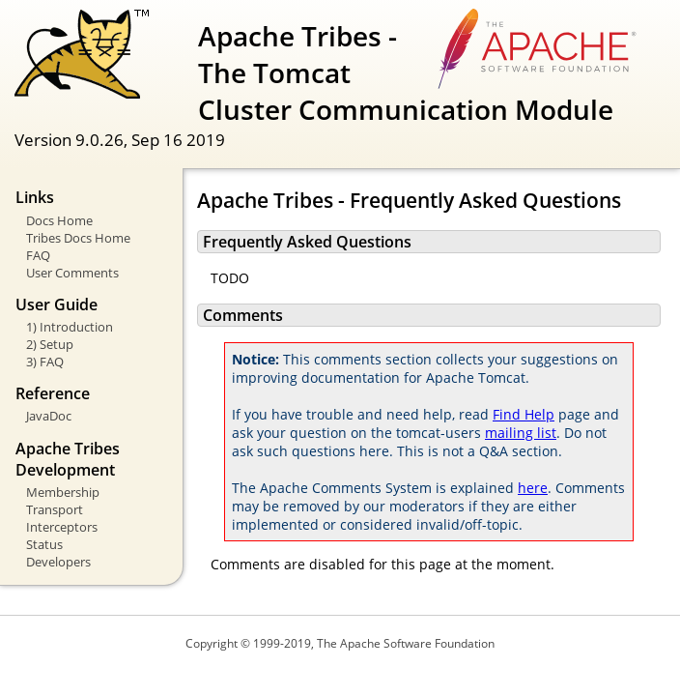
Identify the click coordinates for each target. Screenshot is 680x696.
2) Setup (49, 344)
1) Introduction (69, 326)
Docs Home (59, 220)
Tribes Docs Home (78, 237)
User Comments (72, 272)
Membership (62, 492)
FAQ (38, 255)
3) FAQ (45, 361)
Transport (54, 509)
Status (44, 544)
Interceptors (62, 527)
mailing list (520, 432)
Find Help (523, 414)
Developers (58, 561)
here (533, 487)
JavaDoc (48, 415)
